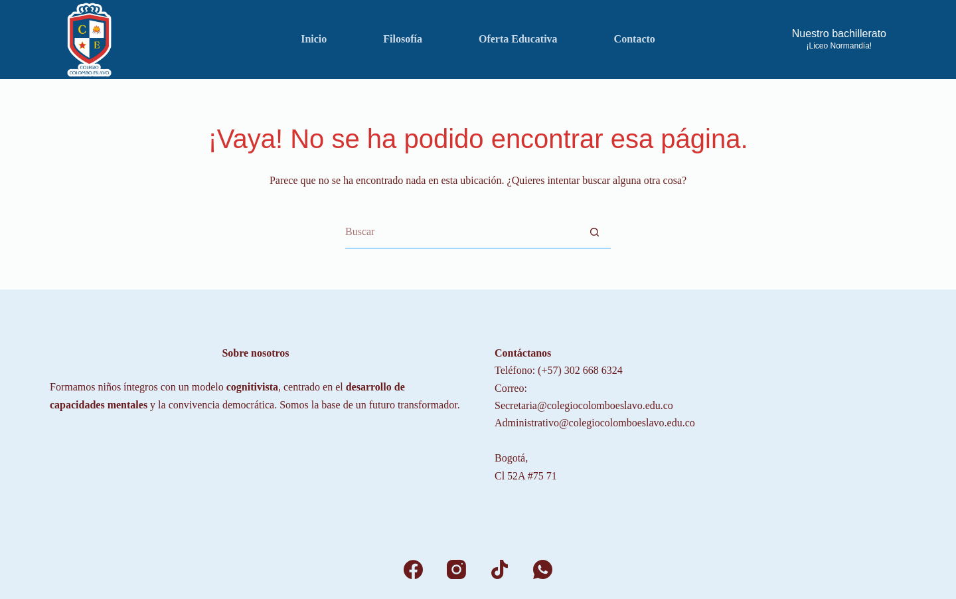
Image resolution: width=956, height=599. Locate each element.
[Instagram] (456, 569)
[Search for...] (461, 232)
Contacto (634, 38)
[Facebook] (413, 569)
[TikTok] (499, 569)
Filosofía (402, 38)
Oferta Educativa (518, 38)
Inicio (314, 38)
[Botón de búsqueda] (594, 232)
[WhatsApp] (542, 569)
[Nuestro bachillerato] (839, 39)
